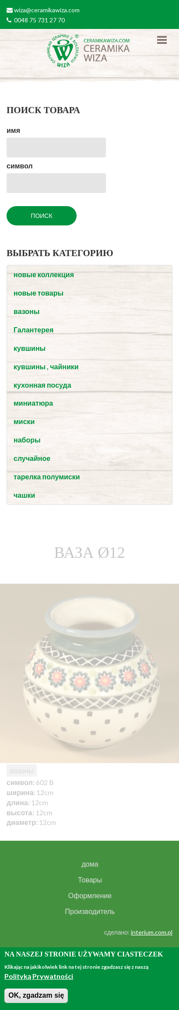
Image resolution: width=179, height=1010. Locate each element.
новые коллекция (44, 274)
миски (24, 421)
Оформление (90, 895)
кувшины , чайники (46, 366)
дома (89, 863)
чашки (24, 495)
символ (20, 165)
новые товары (38, 293)
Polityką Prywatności (38, 976)
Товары (90, 879)
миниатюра (33, 403)
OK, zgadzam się (36, 995)
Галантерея (33, 329)
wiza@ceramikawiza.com (47, 10)
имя (13, 130)
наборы (27, 439)
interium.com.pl (151, 932)
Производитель (90, 911)
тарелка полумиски (47, 476)
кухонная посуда (42, 385)
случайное (32, 458)
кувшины (30, 348)
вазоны (26, 311)
